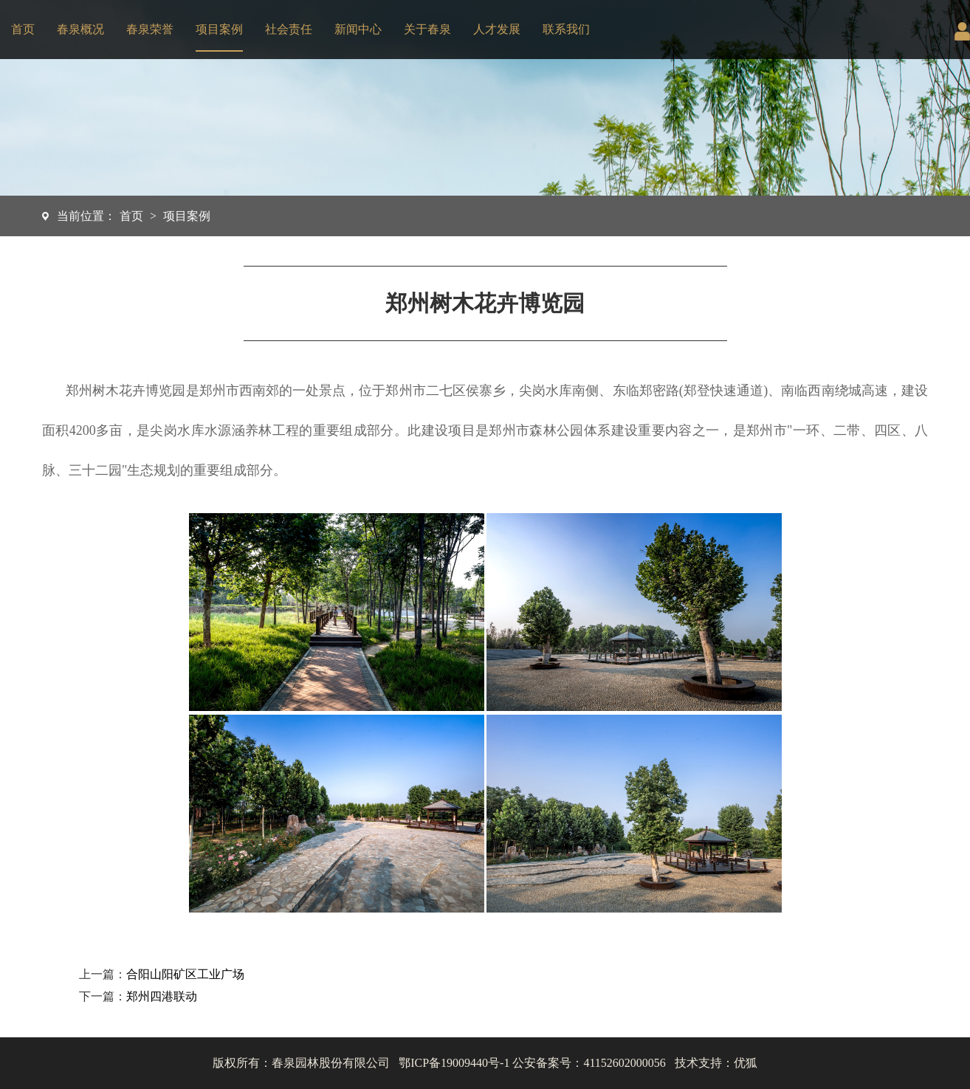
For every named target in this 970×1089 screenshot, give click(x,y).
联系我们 (566, 29)
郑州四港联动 (161, 996)
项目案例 (219, 29)
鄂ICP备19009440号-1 (454, 1063)
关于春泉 (427, 29)
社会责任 (288, 29)
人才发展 (496, 29)
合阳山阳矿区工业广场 (185, 974)
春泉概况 (80, 29)
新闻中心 (358, 29)
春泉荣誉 (149, 29)
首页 (23, 29)
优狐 (745, 1063)
